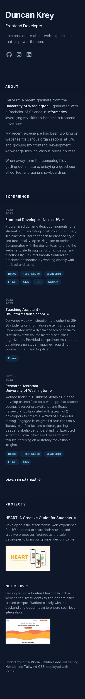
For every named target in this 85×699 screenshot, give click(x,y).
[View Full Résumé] (23, 480)
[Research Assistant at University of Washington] (42, 388)
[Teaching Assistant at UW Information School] (42, 311)
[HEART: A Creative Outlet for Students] (40, 517)
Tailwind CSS (34, 667)
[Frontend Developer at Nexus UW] (35, 219)
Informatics (57, 112)
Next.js (11, 667)
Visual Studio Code (46, 662)
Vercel (10, 671)
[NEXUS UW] (17, 586)
